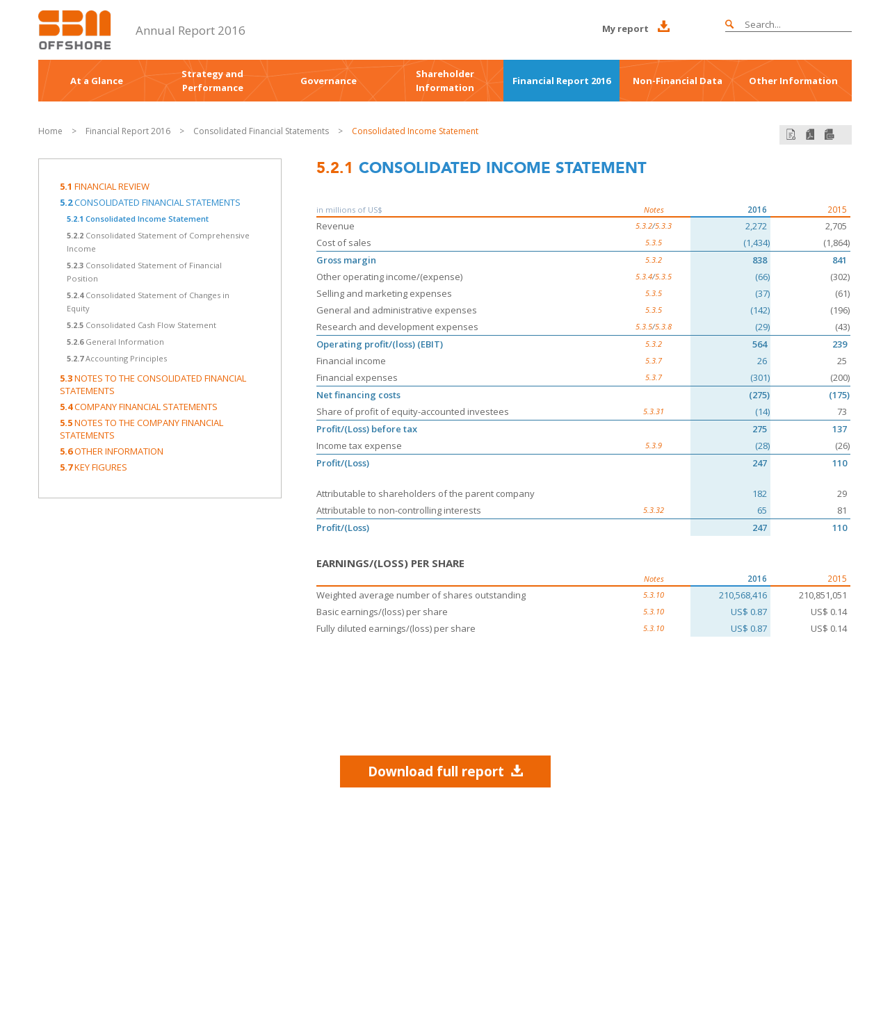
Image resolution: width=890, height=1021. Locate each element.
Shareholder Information (445, 80)
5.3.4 (644, 276)
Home (50, 131)
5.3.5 (653, 242)
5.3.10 (653, 594)
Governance (328, 80)
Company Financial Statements (139, 406)
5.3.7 (653, 360)
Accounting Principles (117, 358)
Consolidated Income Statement (415, 131)
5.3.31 (653, 411)
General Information (115, 341)
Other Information (793, 80)
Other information (111, 451)
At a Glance (96, 80)
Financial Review (104, 186)
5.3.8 (663, 326)
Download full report (445, 771)
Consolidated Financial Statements (262, 131)
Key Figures (93, 467)
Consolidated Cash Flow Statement (141, 325)
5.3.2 (644, 225)
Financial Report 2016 (561, 80)
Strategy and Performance (212, 80)
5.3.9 (653, 445)
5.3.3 (663, 225)
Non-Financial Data (677, 80)
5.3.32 (653, 510)
